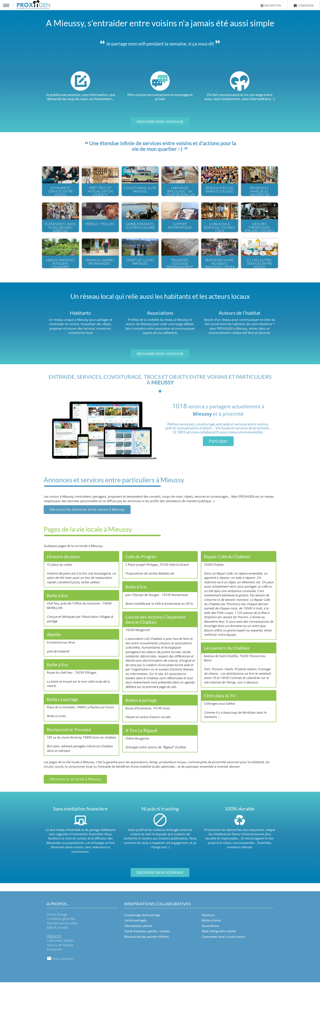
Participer (218, 481)
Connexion (303, 5)
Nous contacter (60, 998)
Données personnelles (62, 963)
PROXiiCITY (54, 976)
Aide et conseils (57, 967)
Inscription (270, 5)
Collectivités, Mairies (60, 980)
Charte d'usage (57, 954)
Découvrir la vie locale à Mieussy (75, 819)
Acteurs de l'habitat (60, 985)
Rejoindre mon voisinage (160, 121)
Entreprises (54, 989)
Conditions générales (61, 958)
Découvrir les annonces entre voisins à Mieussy (87, 549)
